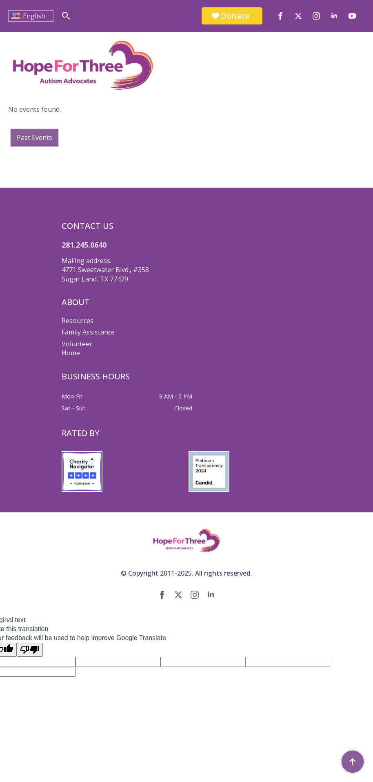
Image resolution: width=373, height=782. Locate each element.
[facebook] (280, 15)
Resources (77, 320)
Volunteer (77, 343)
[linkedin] (334, 15)
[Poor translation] (30, 650)
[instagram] (316, 15)
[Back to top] (352, 761)
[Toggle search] (66, 15)
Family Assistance (88, 332)
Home (71, 352)
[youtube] (352, 15)
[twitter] (298, 15)
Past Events (34, 137)
